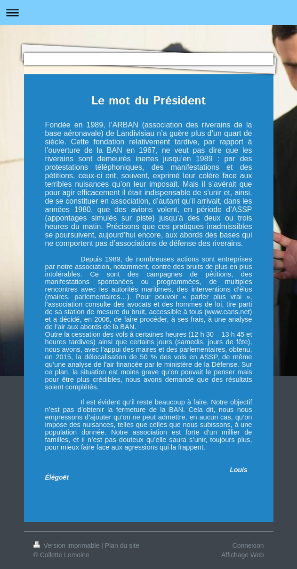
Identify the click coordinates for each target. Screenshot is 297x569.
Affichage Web (242, 555)
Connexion (248, 545)
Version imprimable (67, 545)
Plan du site (122, 545)
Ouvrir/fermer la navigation (148, 12)
